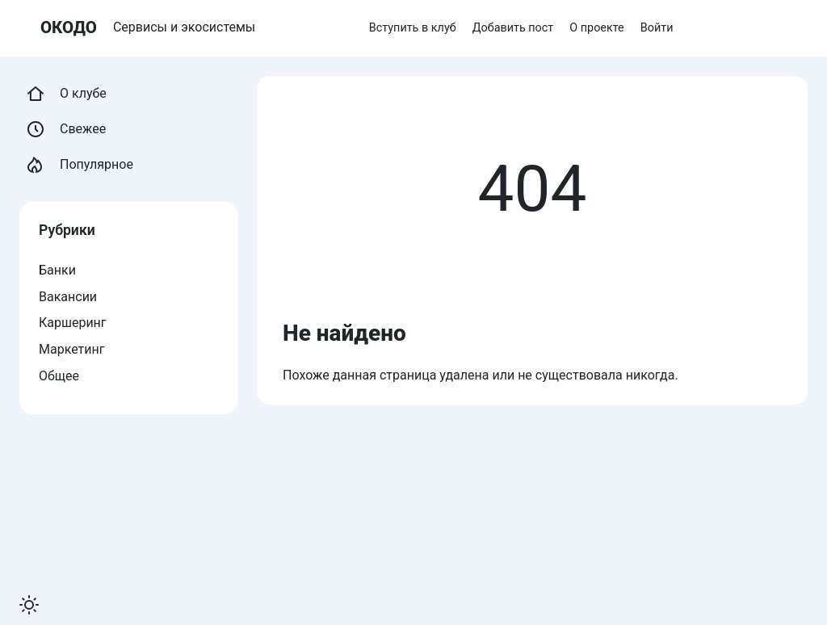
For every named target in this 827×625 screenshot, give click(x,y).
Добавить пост (513, 28)
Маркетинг (71, 349)
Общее (59, 376)
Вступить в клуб (412, 28)
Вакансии (68, 296)
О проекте (596, 28)
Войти (657, 28)
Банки (57, 270)
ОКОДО (68, 27)
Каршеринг (73, 322)
